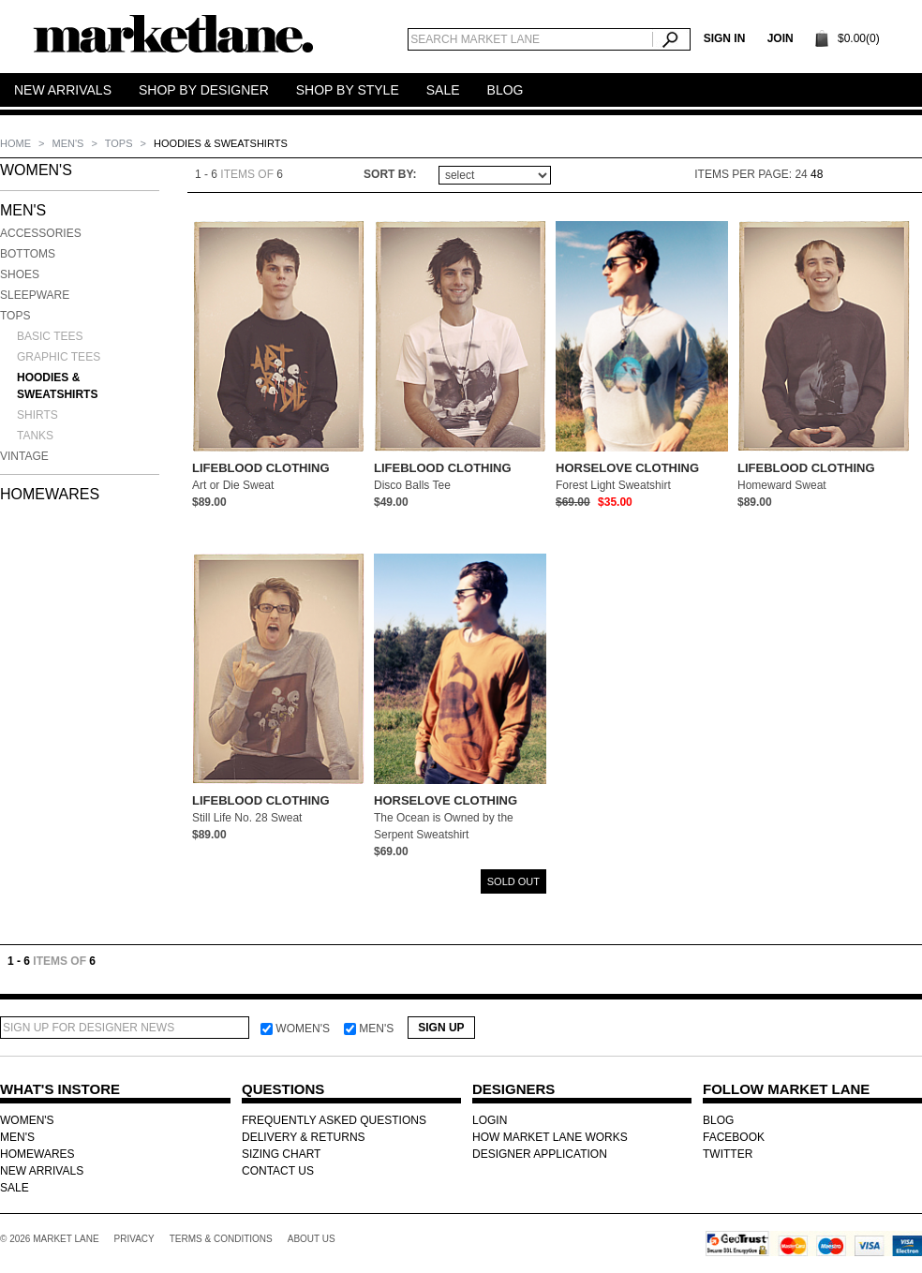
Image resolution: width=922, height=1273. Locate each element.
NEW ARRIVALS (41, 1170)
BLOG (718, 1120)
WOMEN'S (36, 170)
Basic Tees (49, 336)
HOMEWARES (49, 494)
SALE (14, 1187)
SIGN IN (725, 38)
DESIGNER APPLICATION (539, 1154)
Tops (120, 143)
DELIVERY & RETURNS (303, 1137)
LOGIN (489, 1120)
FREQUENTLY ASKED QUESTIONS (334, 1120)
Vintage (24, 456)
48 (816, 174)
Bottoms (27, 253)
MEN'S (69, 143)
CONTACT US (278, 1170)
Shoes (19, 274)
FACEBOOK (734, 1137)
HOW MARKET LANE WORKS (550, 1137)
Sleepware (34, 295)
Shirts (37, 415)
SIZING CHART (281, 1154)
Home (17, 143)
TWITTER (727, 1154)
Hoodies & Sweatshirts (57, 386)
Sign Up (441, 1027)
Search (671, 39)
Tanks (35, 435)
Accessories (41, 233)
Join (780, 38)
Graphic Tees (58, 356)
